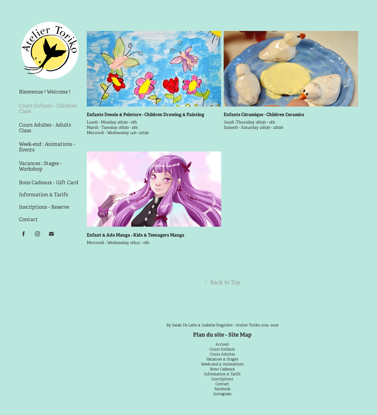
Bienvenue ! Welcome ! (44, 92)
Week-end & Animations (222, 364)
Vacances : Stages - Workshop (40, 166)
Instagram (222, 393)
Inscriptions (222, 379)
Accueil (222, 344)
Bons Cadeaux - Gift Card (48, 182)
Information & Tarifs (43, 194)
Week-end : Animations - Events (47, 147)
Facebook (222, 389)
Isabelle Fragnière (217, 325)
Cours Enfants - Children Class (48, 109)
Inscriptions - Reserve (44, 207)
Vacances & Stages (222, 359)
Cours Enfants (222, 349)
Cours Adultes (222, 354)
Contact (28, 219)
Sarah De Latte (184, 325)
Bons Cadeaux (222, 369)
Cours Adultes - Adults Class (45, 128)
